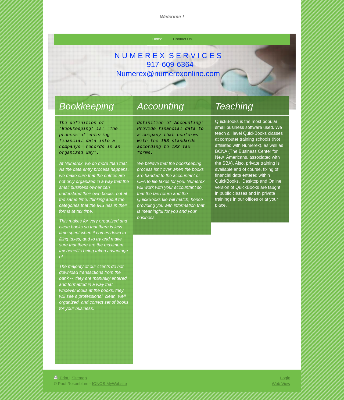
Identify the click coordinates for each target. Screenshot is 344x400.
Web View (281, 383)
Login (285, 378)
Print (61, 378)
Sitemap (79, 378)
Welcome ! (172, 16)
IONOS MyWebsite (109, 383)
